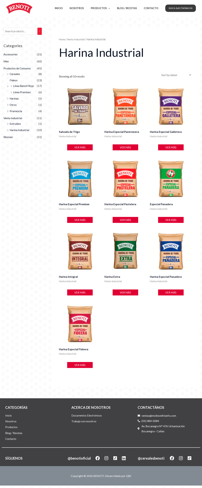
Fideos (14, 80)
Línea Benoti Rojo (23, 86)
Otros (13, 105)
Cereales (15, 74)
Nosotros (84, 8)
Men (6, 61)
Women (8, 137)
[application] (113, 8)
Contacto (152, 8)
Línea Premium (22, 92)
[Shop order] (175, 75)
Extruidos (15, 124)
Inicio (68, 8)
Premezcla (16, 111)
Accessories (10, 54)
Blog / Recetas (130, 8)
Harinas (14, 98)
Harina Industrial (20, 130)
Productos (105, 8)
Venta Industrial (12, 118)
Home (62, 39)
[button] (180, 8)
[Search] (40, 31)
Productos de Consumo (17, 68)
